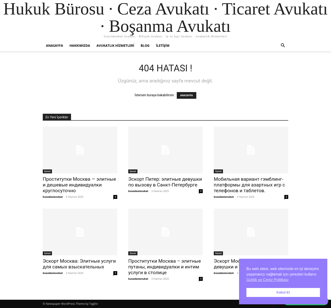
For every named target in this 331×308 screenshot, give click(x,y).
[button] (282, 46)
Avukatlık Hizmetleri (115, 45)
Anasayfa (54, 45)
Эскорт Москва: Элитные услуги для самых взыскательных (79, 264)
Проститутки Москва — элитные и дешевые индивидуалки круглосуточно (79, 184)
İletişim (162, 45)
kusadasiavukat (53, 196)
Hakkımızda (79, 45)
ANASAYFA (186, 95)
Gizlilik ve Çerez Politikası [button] (267, 280)
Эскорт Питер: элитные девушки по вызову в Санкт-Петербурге (165, 182)
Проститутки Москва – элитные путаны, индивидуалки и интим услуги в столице (164, 266)
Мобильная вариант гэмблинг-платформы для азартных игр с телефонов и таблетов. (249, 184)
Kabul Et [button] (283, 292)
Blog (145, 45)
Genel (47, 171)
